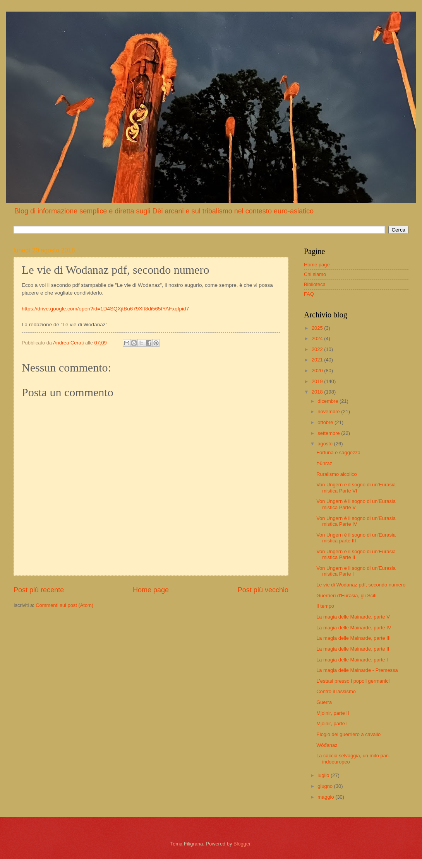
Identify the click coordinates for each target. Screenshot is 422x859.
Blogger (241, 844)
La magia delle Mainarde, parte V (353, 617)
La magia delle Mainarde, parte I (352, 660)
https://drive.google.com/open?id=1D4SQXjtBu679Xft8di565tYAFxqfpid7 (105, 309)
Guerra (324, 702)
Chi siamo (315, 274)
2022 (318, 349)
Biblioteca (315, 284)
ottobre (326, 422)
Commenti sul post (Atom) (64, 605)
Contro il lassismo (336, 691)
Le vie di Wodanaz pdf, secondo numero (360, 585)
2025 (318, 328)
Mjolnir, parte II (332, 713)
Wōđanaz (326, 745)
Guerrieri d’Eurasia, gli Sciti (346, 595)
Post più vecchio (263, 590)
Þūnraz (324, 463)
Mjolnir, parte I (332, 723)
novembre (329, 411)
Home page (151, 590)
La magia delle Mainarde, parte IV (353, 628)
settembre (329, 433)
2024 (318, 338)
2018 (318, 392)
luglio (324, 775)
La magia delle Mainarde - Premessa (357, 670)
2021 (318, 360)
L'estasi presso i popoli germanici (352, 681)
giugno (325, 786)
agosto (325, 444)
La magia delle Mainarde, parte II (352, 649)
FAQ (309, 294)
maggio (326, 797)
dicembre (328, 401)
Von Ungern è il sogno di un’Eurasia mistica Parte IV (356, 521)
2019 (318, 381)
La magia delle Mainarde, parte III (353, 638)
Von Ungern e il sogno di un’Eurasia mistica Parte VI (356, 487)
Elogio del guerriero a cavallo (348, 734)
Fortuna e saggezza (338, 452)
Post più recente (39, 590)
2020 (318, 370)
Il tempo (325, 606)
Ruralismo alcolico (336, 474)
